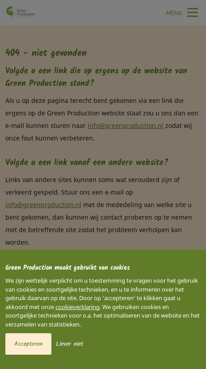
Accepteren (28, 344)
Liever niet (69, 344)
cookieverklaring (77, 307)
